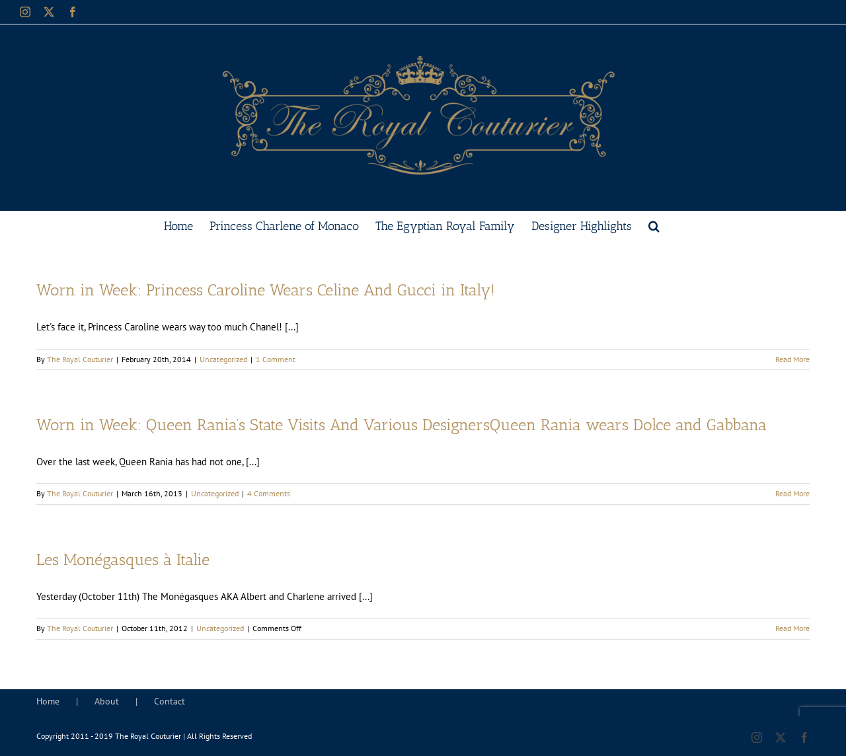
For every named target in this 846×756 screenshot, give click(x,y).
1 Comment (275, 359)
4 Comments (268, 493)
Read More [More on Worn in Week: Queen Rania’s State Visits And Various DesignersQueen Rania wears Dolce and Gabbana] (792, 493)
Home (47, 701)
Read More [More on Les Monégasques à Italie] (792, 628)
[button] (654, 224)
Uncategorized (223, 359)
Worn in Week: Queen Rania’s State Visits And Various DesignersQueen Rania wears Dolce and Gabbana (401, 424)
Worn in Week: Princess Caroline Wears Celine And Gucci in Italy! (265, 289)
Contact (169, 701)
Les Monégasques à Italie (123, 559)
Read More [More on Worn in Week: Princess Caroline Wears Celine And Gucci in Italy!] (792, 359)
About (107, 701)
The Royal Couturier (80, 359)
